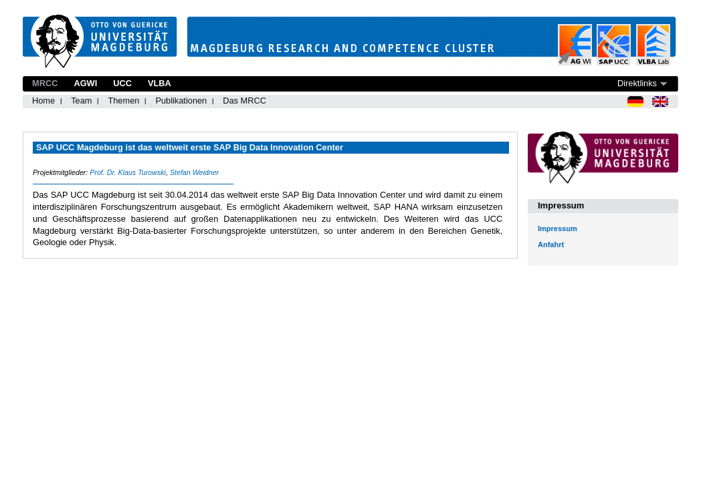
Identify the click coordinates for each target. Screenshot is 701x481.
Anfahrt (551, 244)
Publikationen (181, 101)
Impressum (557, 228)
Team (81, 101)
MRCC (45, 83)
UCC (122, 83)
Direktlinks (637, 83)
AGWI (85, 83)
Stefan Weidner (194, 172)
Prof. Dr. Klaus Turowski (128, 172)
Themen (123, 101)
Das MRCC (244, 101)
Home (43, 101)
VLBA (159, 83)
